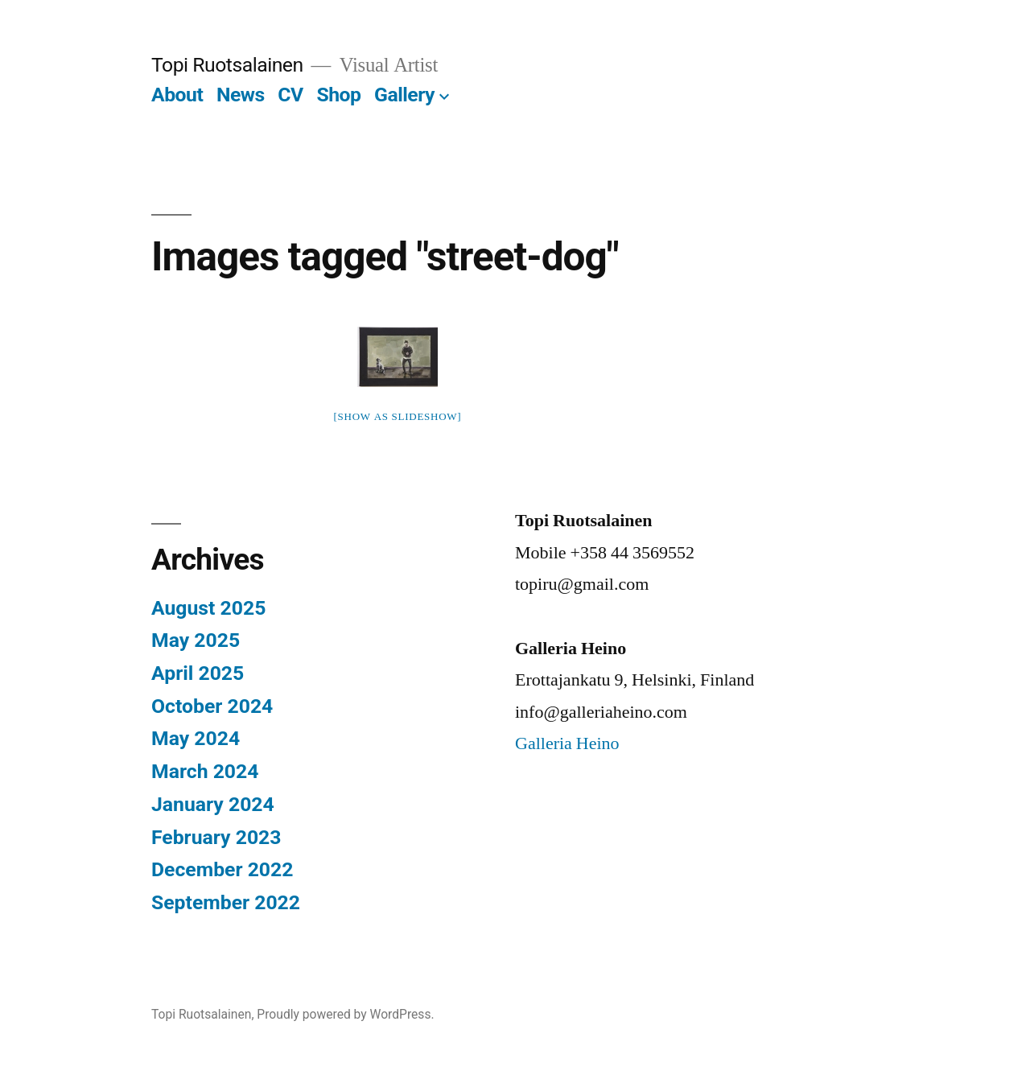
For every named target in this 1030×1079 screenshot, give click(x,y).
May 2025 (195, 640)
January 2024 (212, 804)
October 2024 (212, 706)
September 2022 (225, 902)
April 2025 (197, 673)
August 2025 (208, 608)
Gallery (404, 94)
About (177, 94)
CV (290, 94)
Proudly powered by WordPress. (345, 1014)
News (240, 94)
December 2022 (222, 869)
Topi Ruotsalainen (227, 64)
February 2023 (216, 837)
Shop (338, 94)
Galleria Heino (567, 743)
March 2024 (204, 771)
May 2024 (195, 738)
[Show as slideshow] (398, 416)
